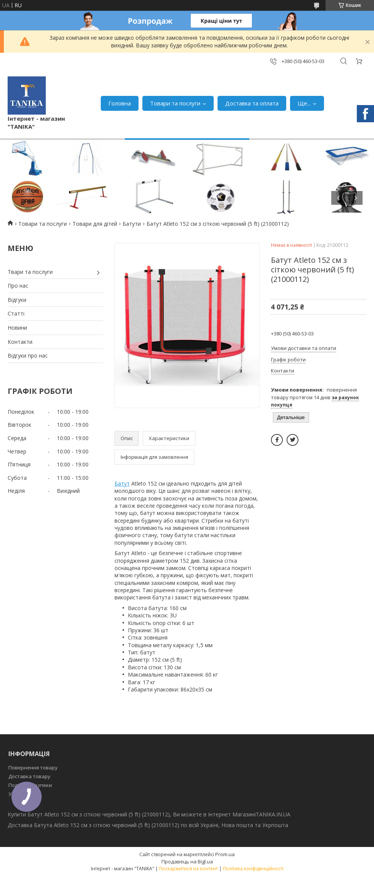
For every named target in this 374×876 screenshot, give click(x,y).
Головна (119, 103)
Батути (132, 223)
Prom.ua (225, 854)
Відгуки (17, 299)
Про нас (18, 285)
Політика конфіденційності (253, 868)
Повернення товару (33, 767)
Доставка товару (29, 776)
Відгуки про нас (28, 355)
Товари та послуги (175, 103)
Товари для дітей (95, 223)
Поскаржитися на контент (188, 868)
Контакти (20, 341)
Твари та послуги (30, 271)
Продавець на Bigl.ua (187, 861)
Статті (16, 313)
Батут (122, 483)
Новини (17, 327)
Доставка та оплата (252, 103)
